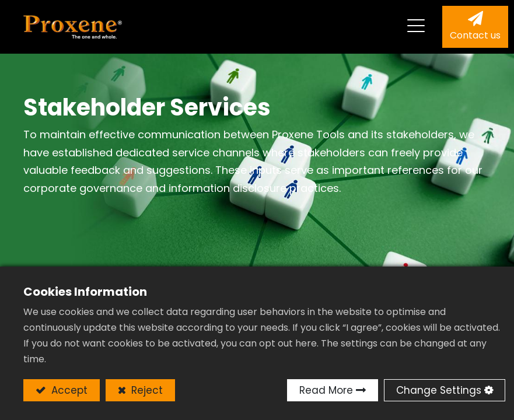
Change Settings (438, 390)
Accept (68, 390)
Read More (326, 390)
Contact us (475, 35)
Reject (145, 390)
